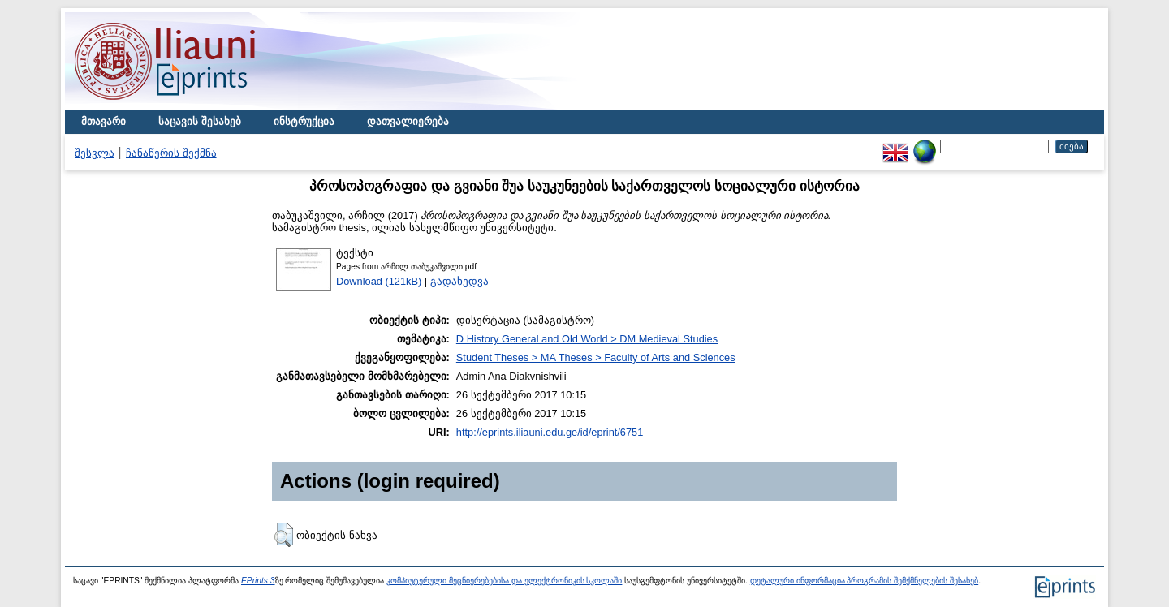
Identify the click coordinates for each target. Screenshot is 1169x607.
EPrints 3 (258, 580)
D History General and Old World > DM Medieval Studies (587, 339)
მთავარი (103, 121)
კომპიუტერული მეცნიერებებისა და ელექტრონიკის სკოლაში (504, 580)
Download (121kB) (378, 281)
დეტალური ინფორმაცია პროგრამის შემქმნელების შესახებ (864, 580)
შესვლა (94, 153)
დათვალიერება (408, 121)
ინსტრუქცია (304, 121)
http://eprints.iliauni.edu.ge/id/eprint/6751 (550, 432)
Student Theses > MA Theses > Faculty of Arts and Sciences (595, 357)
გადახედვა (459, 281)
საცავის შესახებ (199, 121)
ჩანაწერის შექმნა (171, 153)
